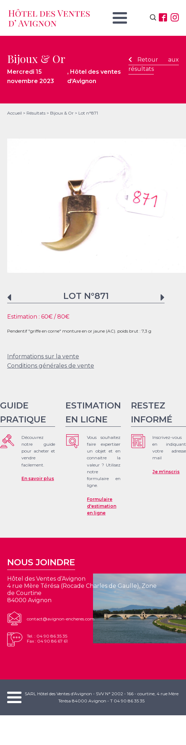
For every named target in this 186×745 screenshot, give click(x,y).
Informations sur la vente (43, 356)
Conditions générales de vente (50, 365)
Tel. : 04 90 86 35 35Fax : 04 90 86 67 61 (47, 638)
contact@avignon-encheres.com (60, 618)
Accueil (14, 113)
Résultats (35, 113)
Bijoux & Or (62, 113)
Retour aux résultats (153, 64)
